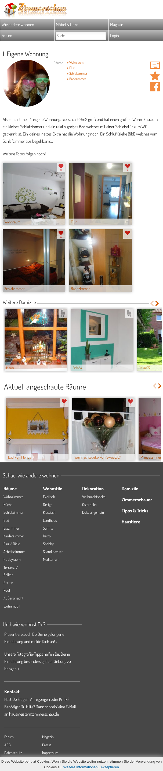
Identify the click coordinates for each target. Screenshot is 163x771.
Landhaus (50, 520)
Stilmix (48, 528)
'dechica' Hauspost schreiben (155, 65)
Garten (8, 582)
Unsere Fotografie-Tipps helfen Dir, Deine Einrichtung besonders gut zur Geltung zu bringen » (37, 661)
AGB (7, 745)
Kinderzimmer (13, 536)
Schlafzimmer (13, 512)
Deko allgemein (93, 512)
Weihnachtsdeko (94, 496)
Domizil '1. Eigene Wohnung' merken (155, 75)
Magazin (116, 24)
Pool (6, 590)
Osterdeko (89, 504)
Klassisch (49, 512)
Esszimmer (11, 528)
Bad (6, 520)
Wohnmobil (11, 606)
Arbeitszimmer (14, 551)
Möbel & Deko (67, 24)
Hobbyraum (12, 559)
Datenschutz (13, 752)
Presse (46, 745)
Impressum (50, 752)
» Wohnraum (75, 62)
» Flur (70, 68)
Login (114, 35)
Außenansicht (13, 598)
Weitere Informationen (80, 767)
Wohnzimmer (13, 496)
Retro (47, 536)
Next (157, 303)
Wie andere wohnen (18, 24)
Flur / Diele (11, 543)
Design (47, 504)
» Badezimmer (76, 79)
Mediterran (51, 559)
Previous (152, 303)
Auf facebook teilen (155, 86)
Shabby (48, 543)
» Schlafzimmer (77, 73)
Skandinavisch (53, 551)
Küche (7, 504)
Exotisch (49, 496)
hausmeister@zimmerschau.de (34, 714)
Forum (7, 35)
